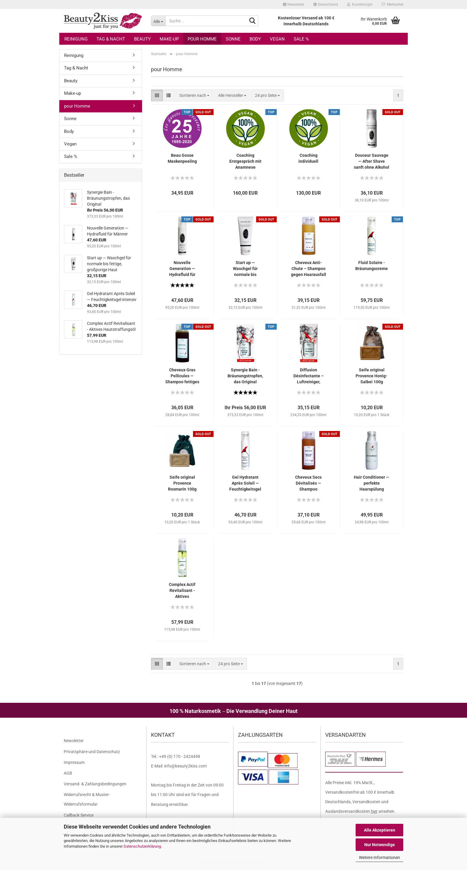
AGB (68, 773)
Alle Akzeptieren (379, 830)
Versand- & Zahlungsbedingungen (95, 783)
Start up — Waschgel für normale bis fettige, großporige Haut (245, 268)
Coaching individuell (308, 158)
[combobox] (194, 95)
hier (374, 811)
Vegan (277, 39)
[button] (326, 4)
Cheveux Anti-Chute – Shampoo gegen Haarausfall (308, 268)
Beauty (142, 39)
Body (255, 39)
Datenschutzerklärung (142, 846)
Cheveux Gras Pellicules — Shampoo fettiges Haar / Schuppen (182, 376)
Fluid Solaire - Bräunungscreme (371, 265)
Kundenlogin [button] (360, 4)
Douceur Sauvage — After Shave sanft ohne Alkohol (371, 161)
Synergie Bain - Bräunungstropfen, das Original (245, 375)
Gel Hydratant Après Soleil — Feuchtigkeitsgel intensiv (245, 483)
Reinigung (76, 39)
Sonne (233, 39)
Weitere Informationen (379, 857)
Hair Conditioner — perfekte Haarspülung (371, 483)
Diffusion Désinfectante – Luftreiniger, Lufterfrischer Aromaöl (308, 376)
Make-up (169, 39)
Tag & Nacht (110, 39)
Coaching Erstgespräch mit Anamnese (245, 161)
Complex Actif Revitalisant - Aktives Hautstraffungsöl (182, 590)
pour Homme (202, 39)
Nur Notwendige (379, 844)
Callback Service (79, 815)
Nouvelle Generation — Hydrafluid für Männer (182, 268)
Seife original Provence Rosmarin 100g (182, 483)
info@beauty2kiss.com (185, 766)
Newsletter (293, 4)
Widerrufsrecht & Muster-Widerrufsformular (87, 799)
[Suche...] (158, 20)
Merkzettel (392, 4)
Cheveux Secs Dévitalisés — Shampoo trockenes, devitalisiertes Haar (308, 483)
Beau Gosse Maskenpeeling (182, 158)
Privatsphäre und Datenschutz (92, 751)
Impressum (74, 762)
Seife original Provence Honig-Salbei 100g (371, 375)
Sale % (301, 39)
